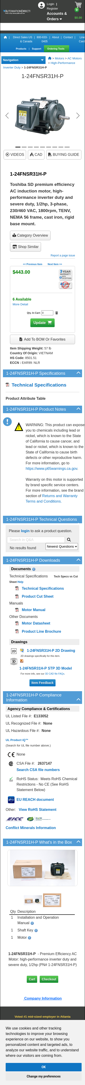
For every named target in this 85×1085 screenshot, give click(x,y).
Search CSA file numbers (38, 770)
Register (52, 8)
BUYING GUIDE (63, 155)
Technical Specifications (36, 384)
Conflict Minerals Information (31, 828)
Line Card (82, 39)
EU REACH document (35, 800)
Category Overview (30, 235)
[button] (7, 115)
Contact (68, 37)
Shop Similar (25, 247)
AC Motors (74, 58)
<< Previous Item (32, 264)
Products (21, 48)
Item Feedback (42, 683)
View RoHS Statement (37, 810)
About (55, 37)
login (25, 531)
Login (51, 4)
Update (39, 323)
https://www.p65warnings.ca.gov (51, 468)
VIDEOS (15, 155)
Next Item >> (55, 264)
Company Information (42, 998)
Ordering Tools (56, 48)
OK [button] (43, 1067)
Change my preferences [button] (44, 1076)
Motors (59, 58)
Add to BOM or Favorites (42, 339)
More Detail (20, 304)
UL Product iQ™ (17, 740)
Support (37, 48)
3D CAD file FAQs (54, 673)
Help (20, 582)
